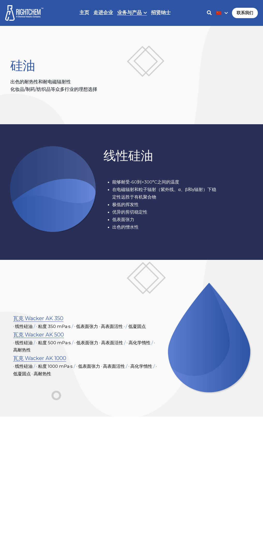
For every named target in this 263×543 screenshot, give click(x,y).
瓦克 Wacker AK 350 (38, 321)
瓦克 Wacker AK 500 (38, 337)
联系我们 (245, 12)
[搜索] (209, 13)
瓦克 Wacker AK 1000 (39, 361)
